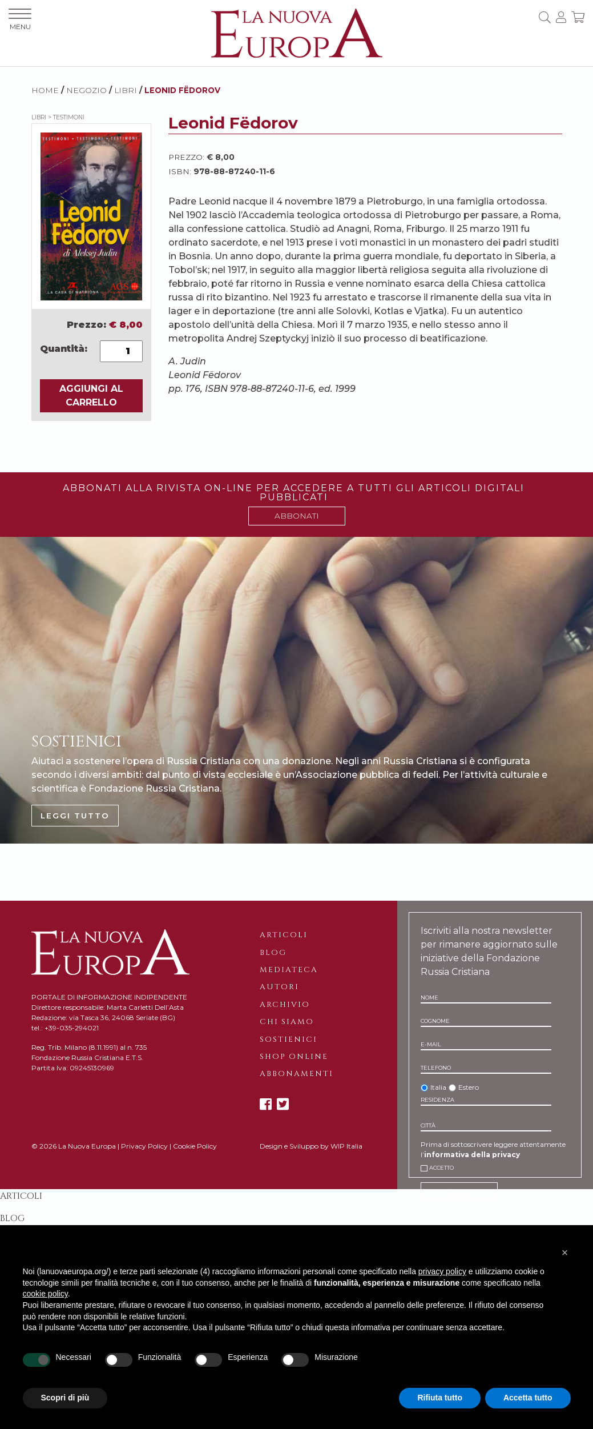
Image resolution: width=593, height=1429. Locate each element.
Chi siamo (287, 1022)
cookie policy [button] (45, 1293)
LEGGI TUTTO (75, 815)
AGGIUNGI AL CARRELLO (91, 395)
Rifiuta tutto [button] (439, 1397)
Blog (273, 953)
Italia (438, 1087)
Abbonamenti (296, 1074)
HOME (45, 90)
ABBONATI (297, 515)
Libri (125, 90)
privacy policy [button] (442, 1271)
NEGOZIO (86, 90)
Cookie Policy (195, 1146)
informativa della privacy (472, 1154)
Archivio (285, 1005)
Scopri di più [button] (65, 1397)
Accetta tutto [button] (527, 1397)
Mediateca (289, 970)
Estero (468, 1087)
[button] (565, 1252)
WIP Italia (346, 1146)
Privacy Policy (144, 1146)
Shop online (294, 1056)
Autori (279, 987)
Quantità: (63, 348)
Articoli (284, 935)
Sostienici (288, 1039)
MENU (20, 20)
